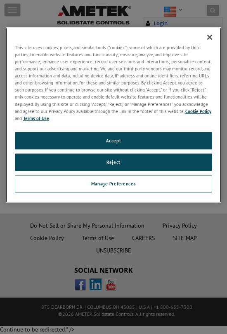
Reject (113, 162)
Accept (113, 140)
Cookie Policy (198, 111)
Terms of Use (36, 118)
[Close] (210, 37)
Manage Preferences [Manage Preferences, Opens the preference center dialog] (113, 183)
